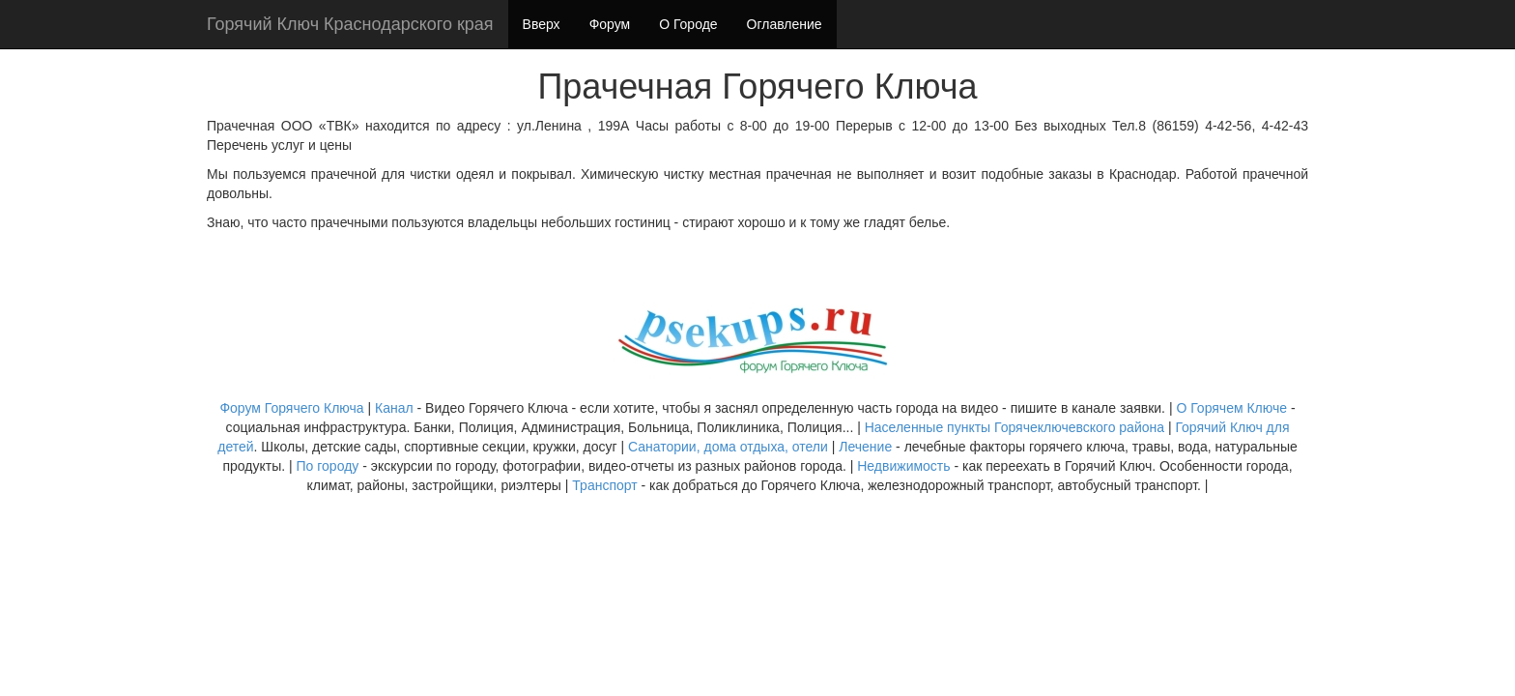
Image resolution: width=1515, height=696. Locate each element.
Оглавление (784, 24)
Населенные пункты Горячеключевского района (1014, 427)
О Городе (688, 24)
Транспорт (604, 485)
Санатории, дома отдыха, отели (728, 446)
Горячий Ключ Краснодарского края (350, 24)
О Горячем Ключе (1231, 408)
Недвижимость (903, 466)
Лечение (865, 446)
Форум (610, 24)
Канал (396, 408)
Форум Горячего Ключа (291, 408)
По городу (328, 466)
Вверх (541, 24)
